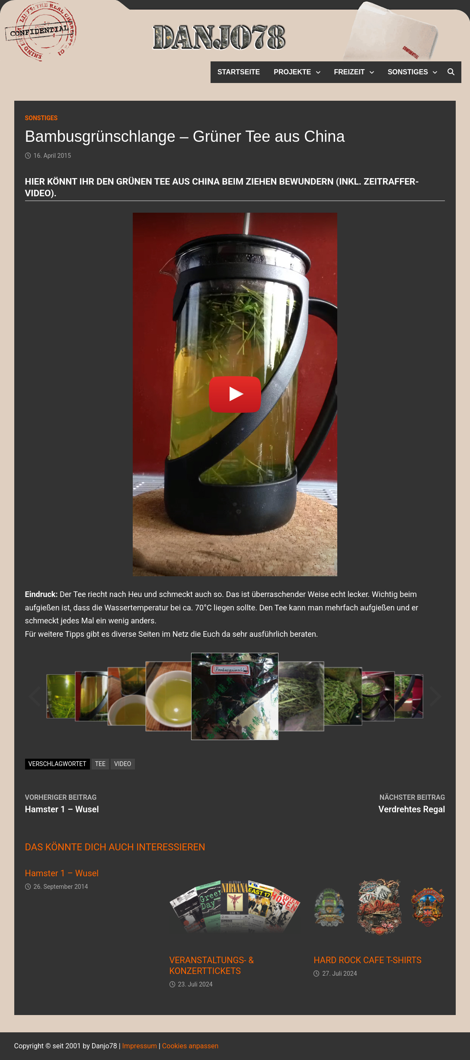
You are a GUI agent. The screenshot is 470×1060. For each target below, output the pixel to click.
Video (122, 763)
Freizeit (349, 72)
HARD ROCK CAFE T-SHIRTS (367, 960)
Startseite (238, 72)
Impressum (139, 1046)
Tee (100, 763)
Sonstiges (408, 72)
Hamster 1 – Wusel (62, 873)
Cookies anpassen (190, 1046)
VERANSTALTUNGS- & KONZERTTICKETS (211, 965)
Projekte (292, 72)
